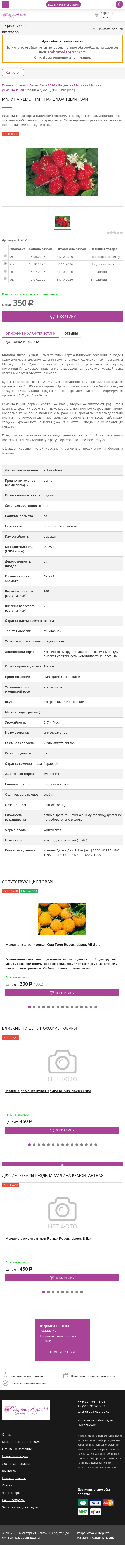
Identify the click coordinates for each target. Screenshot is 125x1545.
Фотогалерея (11, 1493)
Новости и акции (15, 1456)
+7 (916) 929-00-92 (91, 1406)
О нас (6, 1434)
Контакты (9, 1471)
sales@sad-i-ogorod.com (67, 52)
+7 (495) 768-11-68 (91, 1401)
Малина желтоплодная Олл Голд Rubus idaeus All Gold (53, 944)
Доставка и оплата (22, 342)
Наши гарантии (14, 1478)
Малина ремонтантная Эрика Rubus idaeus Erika (48, 1091)
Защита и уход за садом (20, 1507)
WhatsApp (10, 32)
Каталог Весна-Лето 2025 (21, 1441)
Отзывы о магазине (17, 1449)
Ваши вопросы (13, 1500)
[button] (29, 1007)
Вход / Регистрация (63, 4)
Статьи (7, 1485)
